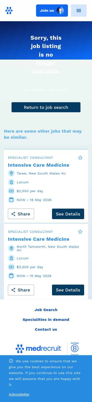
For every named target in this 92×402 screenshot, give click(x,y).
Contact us (46, 329)
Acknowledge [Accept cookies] (19, 394)
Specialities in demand (46, 319)
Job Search (46, 309)
